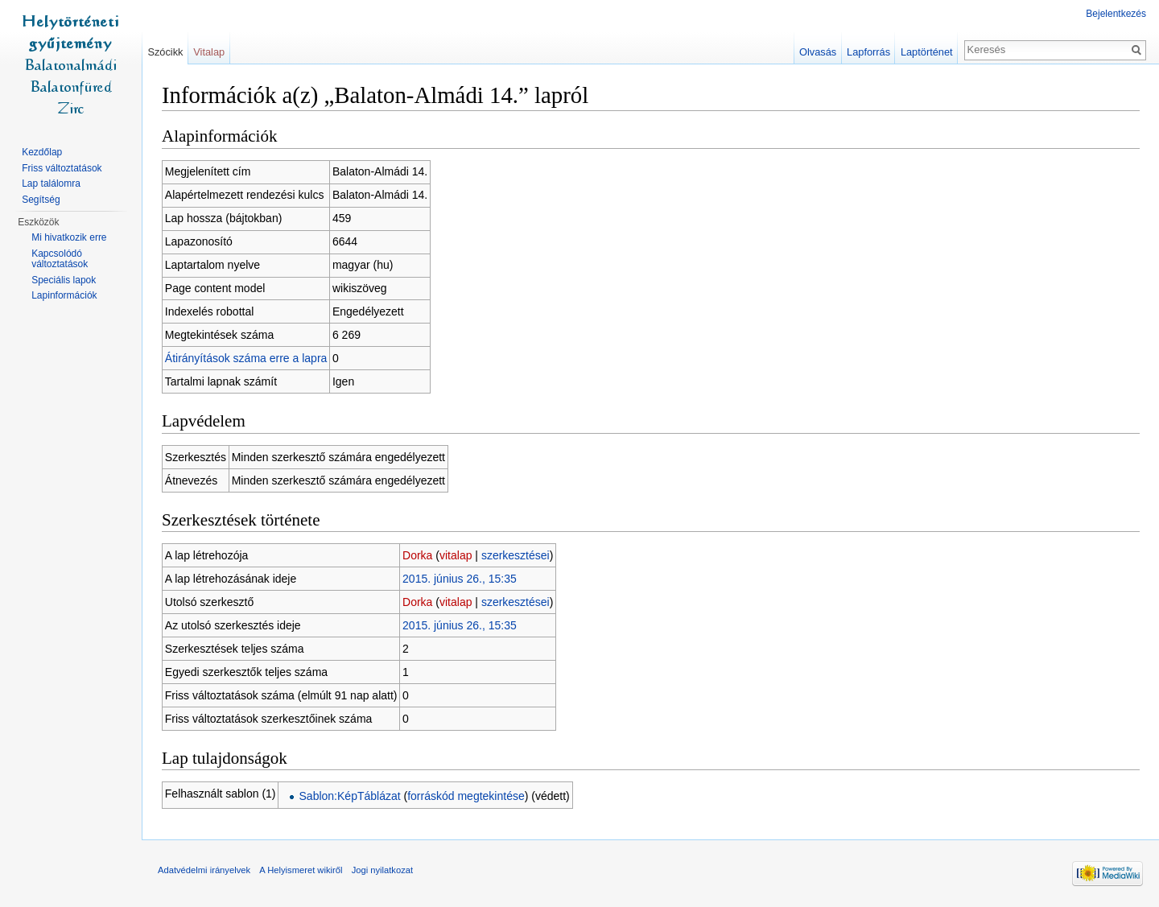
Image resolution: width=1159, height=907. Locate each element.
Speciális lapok (63, 280)
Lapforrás (868, 52)
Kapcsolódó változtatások (59, 259)
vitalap (455, 555)
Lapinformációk (64, 295)
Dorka (417, 555)
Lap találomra (51, 183)
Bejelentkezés (1116, 13)
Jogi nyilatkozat (383, 870)
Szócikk (165, 52)
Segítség (41, 199)
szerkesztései (515, 555)
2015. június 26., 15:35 (459, 578)
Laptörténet (927, 52)
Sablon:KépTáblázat (350, 796)
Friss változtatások (61, 168)
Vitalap (209, 52)
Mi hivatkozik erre (68, 237)
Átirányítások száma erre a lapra (246, 358)
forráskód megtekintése (466, 796)
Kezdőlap (42, 152)
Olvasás (817, 52)
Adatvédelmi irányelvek (204, 870)
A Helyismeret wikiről (300, 870)
